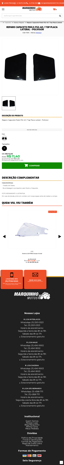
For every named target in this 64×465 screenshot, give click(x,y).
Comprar (34, 165)
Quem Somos (32, 421)
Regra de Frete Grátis (32, 443)
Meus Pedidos (32, 429)
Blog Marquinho (32, 425)
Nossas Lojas (32, 423)
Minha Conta (32, 427)
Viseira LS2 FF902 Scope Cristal (32, 253)
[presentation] (9, 103)
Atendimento (32, 445)
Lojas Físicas (9, 3)
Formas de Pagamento (32, 442)
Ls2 (32, 251)
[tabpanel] (32, 67)
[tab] (9, 103)
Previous (3, 236)
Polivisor (39, 33)
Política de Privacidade (32, 438)
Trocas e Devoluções (32, 440)
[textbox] (32, 16)
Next (60, 236)
